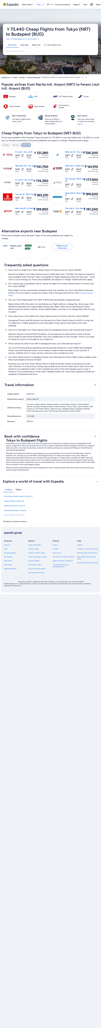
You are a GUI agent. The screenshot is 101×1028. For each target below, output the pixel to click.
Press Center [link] (8, 561)
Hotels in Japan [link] (33, 549)
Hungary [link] (22, 77)
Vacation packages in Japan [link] (37, 557)
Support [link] (80, 545)
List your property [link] (10, 553)
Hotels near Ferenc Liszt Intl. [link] (14, 506)
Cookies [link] (55, 549)
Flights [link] (15, 77)
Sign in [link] (80, 124)
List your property (62, 4)
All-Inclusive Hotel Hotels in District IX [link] (18, 496)
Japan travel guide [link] (34, 545)
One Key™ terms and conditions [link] (63, 557)
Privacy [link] (55, 545)
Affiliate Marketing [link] (10, 569)
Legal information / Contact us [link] (63, 561)
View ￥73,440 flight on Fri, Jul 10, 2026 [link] (22, 39)
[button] (50, 385)
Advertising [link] (8, 565)
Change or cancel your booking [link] (87, 549)
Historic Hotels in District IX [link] (14, 515)
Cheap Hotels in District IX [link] (14, 501)
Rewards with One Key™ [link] (36, 573)
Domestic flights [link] (33, 561)
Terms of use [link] (57, 553)
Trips (85, 4)
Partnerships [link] (8, 557)
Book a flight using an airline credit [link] (86, 558)
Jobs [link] (5, 549)
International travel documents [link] (87, 563)
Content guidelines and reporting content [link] (61, 566)
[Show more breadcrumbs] (82, 77)
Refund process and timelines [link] (87, 553)
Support (76, 4)
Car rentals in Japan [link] (34, 565)
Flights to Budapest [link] (33, 77)
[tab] (12, 45)
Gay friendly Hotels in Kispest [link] (15, 510)
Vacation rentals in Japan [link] (36, 553)
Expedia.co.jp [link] (6, 77)
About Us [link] (7, 545)
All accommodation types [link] (37, 569)
